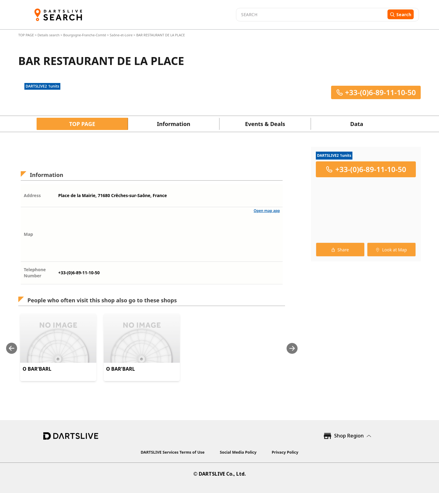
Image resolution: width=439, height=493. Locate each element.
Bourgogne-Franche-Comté (84, 35)
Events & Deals (265, 124)
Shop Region (349, 435)
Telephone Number (35, 273)
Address (32, 195)
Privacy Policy (285, 452)
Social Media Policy (238, 452)
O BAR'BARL (37, 368)
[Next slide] (292, 348)
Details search (48, 35)
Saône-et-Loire (121, 35)
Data (356, 124)
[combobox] (311, 14)
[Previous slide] (11, 348)
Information (173, 124)
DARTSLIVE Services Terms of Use (173, 452)
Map (28, 234)
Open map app (267, 210)
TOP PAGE (26, 35)
